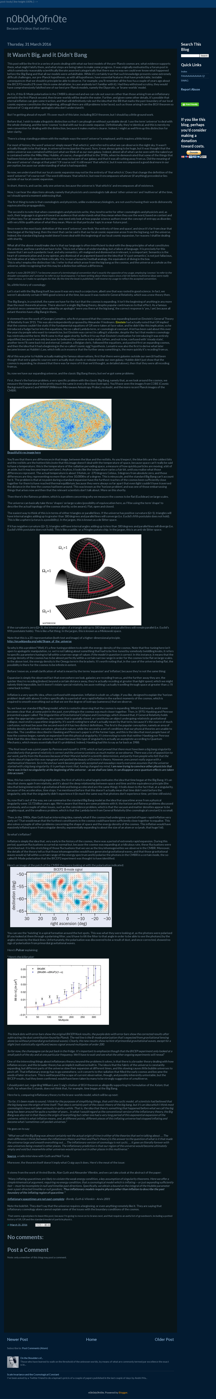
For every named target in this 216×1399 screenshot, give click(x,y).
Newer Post (17, 1339)
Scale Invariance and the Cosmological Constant (33, 1374)
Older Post (164, 1339)
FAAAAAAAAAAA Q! (193, 75)
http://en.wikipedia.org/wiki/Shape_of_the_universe (39, 641)
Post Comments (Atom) (35, 1348)
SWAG (184, 80)
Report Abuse (190, 89)
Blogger (123, 1392)
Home (91, 1339)
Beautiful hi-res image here (24, 452)
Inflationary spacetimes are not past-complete (35, 1199)
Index (184, 71)
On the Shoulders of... (31, 1357)
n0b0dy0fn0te (36, 18)
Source (11, 1156)
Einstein (121, 322)
